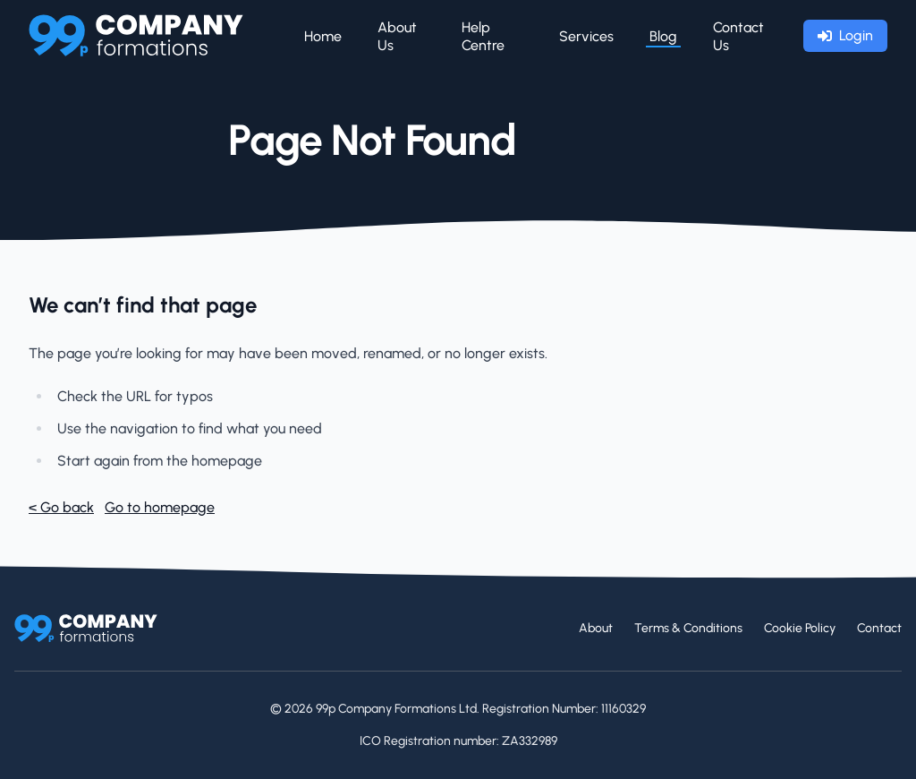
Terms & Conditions (688, 628)
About (596, 628)
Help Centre (483, 36)
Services (586, 36)
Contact (879, 628)
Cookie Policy (799, 628)
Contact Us (738, 36)
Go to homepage (160, 507)
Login (845, 35)
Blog (663, 36)
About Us (397, 36)
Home (323, 36)
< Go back (61, 507)
